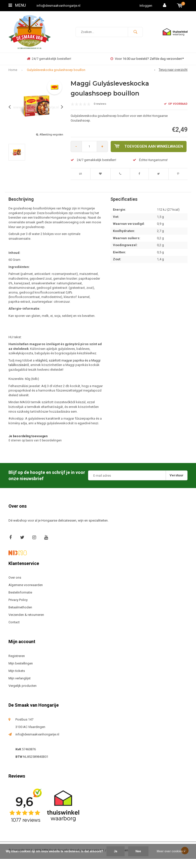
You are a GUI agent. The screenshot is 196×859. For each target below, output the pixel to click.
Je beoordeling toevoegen (28, 436)
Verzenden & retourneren (26, 615)
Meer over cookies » (171, 851)
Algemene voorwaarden (25, 585)
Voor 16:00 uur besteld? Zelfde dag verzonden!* (147, 59)
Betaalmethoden (20, 607)
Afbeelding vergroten (51, 134)
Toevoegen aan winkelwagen (148, 146)
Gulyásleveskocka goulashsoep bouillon (56, 70)
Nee (138, 851)
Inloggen (146, 5)
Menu (17, 5)
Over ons (14, 577)
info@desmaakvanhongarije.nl (58, 5)
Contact (14, 622)
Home (12, 70)
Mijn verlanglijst (19, 678)
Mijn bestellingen (20, 663)
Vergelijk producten (22, 686)
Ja (115, 851)
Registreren (16, 656)
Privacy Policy (18, 600)
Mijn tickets (16, 671)
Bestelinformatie (20, 592)
